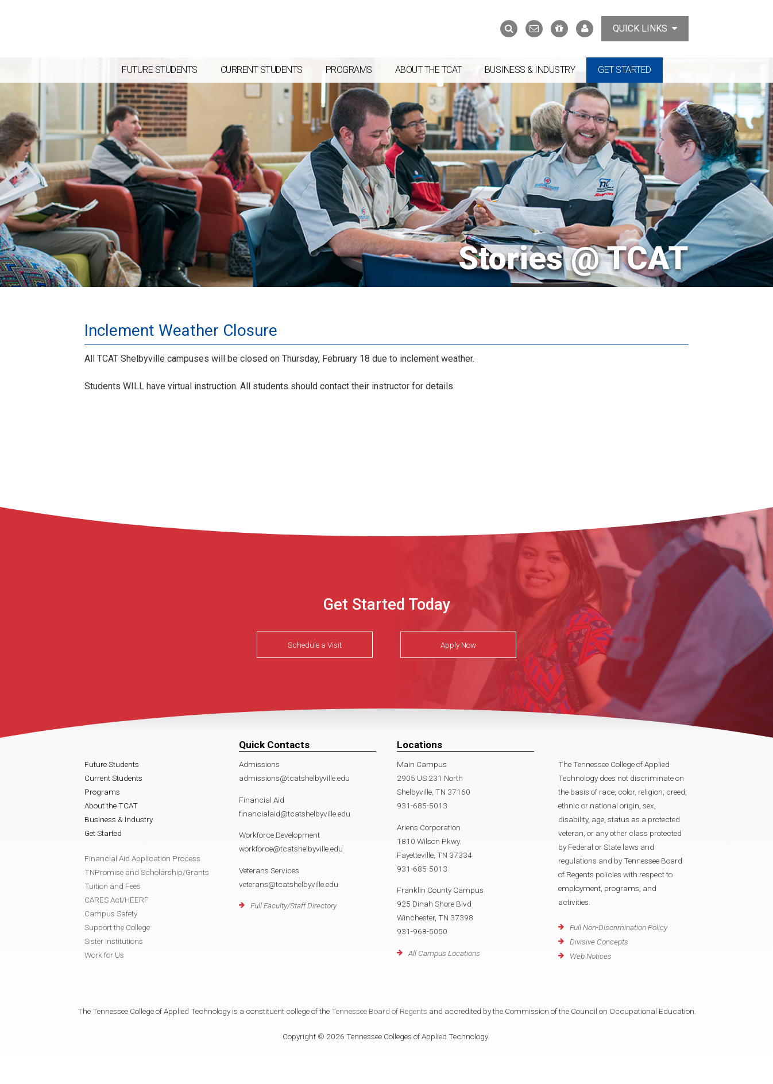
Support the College (117, 927)
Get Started (624, 69)
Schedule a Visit (315, 644)
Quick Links (645, 28)
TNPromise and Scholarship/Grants (146, 872)
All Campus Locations (444, 953)
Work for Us (104, 954)
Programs (349, 69)
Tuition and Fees (112, 886)
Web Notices (591, 956)
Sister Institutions (113, 941)
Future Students (160, 69)
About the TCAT (428, 69)
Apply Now (458, 644)
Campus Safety (110, 913)
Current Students (262, 69)
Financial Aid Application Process (142, 858)
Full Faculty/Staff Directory (293, 905)
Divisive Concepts (599, 941)
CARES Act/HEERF (116, 899)
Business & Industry (530, 69)
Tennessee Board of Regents (379, 1011)
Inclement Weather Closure (180, 330)
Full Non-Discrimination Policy (618, 927)
